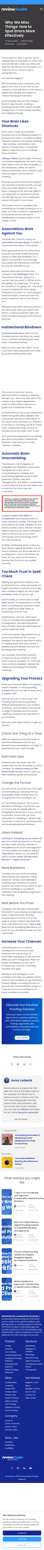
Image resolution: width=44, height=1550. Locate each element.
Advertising (30, 1345)
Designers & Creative (30, 1350)
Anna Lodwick (13, 41)
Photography (31, 1369)
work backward (28, 879)
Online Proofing (26, 41)
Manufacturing (31, 1358)
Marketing (29, 1354)
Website (25, 1109)
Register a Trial (31, 1382)
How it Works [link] (22, 1037)
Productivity (10, 1388)
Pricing (8, 1345)
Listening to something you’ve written (20, 838)
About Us (9, 1420)
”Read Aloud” (8, 853)
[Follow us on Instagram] (18, 1467)
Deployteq (9, 1445)
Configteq (9, 1448)
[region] (22, 1531)
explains (29, 415)
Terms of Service (12, 1423)
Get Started (32, 1378)
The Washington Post (23, 274)
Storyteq (9, 1442)
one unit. (32, 551)
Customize (22, 1539)
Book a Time (30, 1392)
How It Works (10, 1352)
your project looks (11, 794)
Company (11, 1416)
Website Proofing (12, 1407)
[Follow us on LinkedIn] (24, 1467)
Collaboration (11, 1382)
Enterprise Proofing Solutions (13, 1359)
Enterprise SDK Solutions (11, 1365)
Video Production (32, 1361)
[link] (12, 1064)
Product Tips (10, 1395)
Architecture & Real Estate (33, 1365)
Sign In (28, 1385)
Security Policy (11, 1430)
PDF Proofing (10, 1404)
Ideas (8, 1378)
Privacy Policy (11, 1426)
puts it (21, 803)
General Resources (13, 1355)
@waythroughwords (28, 1112)
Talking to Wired (10, 158)
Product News (11, 1392)
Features (9, 1349)
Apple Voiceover (21, 859)
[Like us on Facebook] (12, 1467)
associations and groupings (15, 242)
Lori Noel (20, 1265)
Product (10, 1341)
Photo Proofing (11, 1410)
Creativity (9, 1385)
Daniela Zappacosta (18, 1236)
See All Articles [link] (22, 1119)
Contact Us (30, 1395)
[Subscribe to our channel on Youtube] (30, 1467)
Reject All (22, 1545)
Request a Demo (32, 1388)
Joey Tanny (21, 1206)
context (22, 521)
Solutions (31, 1341)
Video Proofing (11, 1401)
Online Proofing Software (11, 1371)
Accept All (22, 1533)
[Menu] (41, 8)
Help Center (30, 1398)
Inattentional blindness (13, 333)
